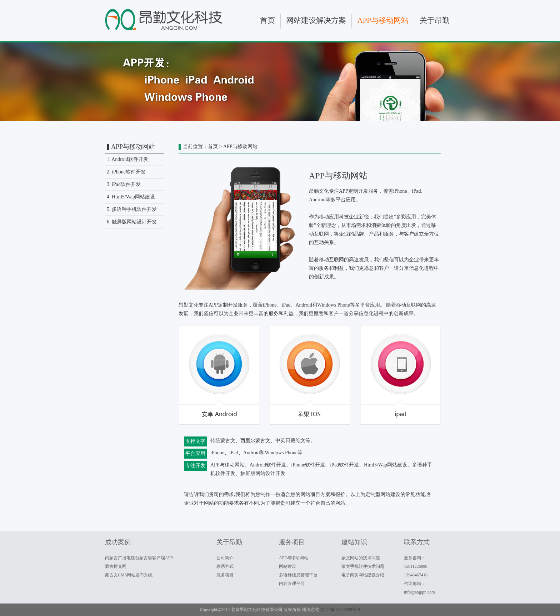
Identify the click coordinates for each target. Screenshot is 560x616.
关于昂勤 (435, 20)
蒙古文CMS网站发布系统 (128, 574)
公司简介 (225, 557)
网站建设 (287, 566)
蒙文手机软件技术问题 (362, 566)
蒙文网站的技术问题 (360, 557)
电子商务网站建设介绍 (362, 574)
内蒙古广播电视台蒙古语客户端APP (139, 557)
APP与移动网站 (383, 20)
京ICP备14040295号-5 (340, 609)
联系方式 (225, 566)
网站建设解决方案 (316, 20)
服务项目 (225, 574)
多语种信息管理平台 (298, 574)
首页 (267, 20)
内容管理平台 (292, 583)
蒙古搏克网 (115, 566)
